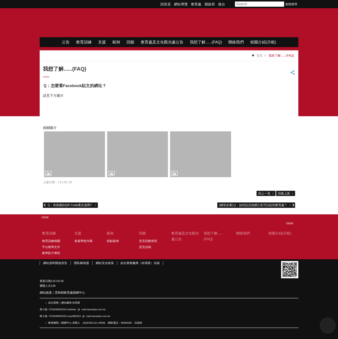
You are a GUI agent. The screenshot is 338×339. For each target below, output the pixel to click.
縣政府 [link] (210, 4)
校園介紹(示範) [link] (263, 42)
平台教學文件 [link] (51, 247)
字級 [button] (230, 4)
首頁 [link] (260, 55)
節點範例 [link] (113, 241)
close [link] (45, 217)
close (289, 223)
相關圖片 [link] (50, 128)
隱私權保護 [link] (81, 263)
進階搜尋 (291, 4)
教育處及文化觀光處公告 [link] (162, 42)
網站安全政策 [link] (105, 263)
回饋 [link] (130, 42)
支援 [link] (102, 42)
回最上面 (284, 193)
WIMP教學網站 (85, 23)
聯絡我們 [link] (236, 42)
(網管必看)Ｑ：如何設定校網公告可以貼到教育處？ (253, 205)
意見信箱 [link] (145, 247)
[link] (74, 154)
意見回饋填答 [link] (148, 241)
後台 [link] (221, 4)
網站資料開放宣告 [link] (55, 263)
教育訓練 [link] (84, 42)
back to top (328, 325)
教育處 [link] (196, 4)
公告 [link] (66, 42)
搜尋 (281, 4)
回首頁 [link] (165, 4)
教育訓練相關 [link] (51, 241)
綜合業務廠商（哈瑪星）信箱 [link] (140, 263)
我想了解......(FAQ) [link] (206, 42)
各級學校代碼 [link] (83, 241)
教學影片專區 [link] (51, 253)
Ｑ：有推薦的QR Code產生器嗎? (70, 205)
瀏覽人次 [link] (45, 285)
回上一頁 (264, 193)
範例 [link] (116, 42)
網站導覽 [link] (181, 4)
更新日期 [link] (45, 281)
